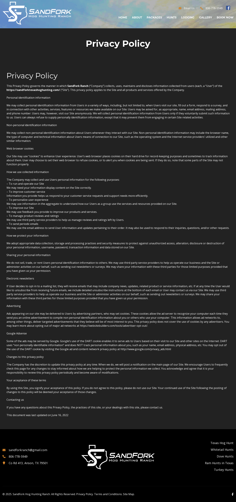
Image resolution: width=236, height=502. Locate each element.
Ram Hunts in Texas (219, 463)
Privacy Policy (84, 494)
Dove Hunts (225, 456)
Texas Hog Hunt (221, 443)
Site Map (128, 494)
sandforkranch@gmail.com (28, 450)
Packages (154, 17)
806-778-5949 (214, 8)
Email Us (189, 8)
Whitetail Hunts (222, 450)
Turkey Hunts (223, 470)
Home (123, 17)
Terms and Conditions (108, 494)
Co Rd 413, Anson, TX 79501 (28, 463)
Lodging (187, 17)
